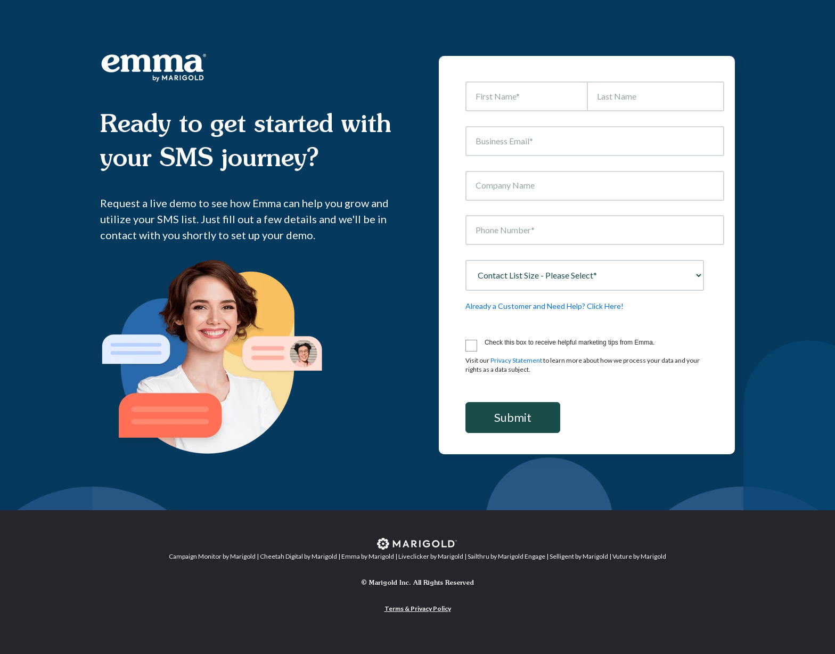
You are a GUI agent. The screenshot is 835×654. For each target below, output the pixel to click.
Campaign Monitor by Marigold (212, 556)
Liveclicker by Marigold (430, 556)
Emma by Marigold (367, 556)
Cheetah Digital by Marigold (298, 556)
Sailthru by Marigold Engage (506, 556)
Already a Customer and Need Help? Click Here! (544, 305)
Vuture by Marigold (639, 556)
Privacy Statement (516, 360)
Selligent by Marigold (579, 556)
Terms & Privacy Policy (417, 608)
